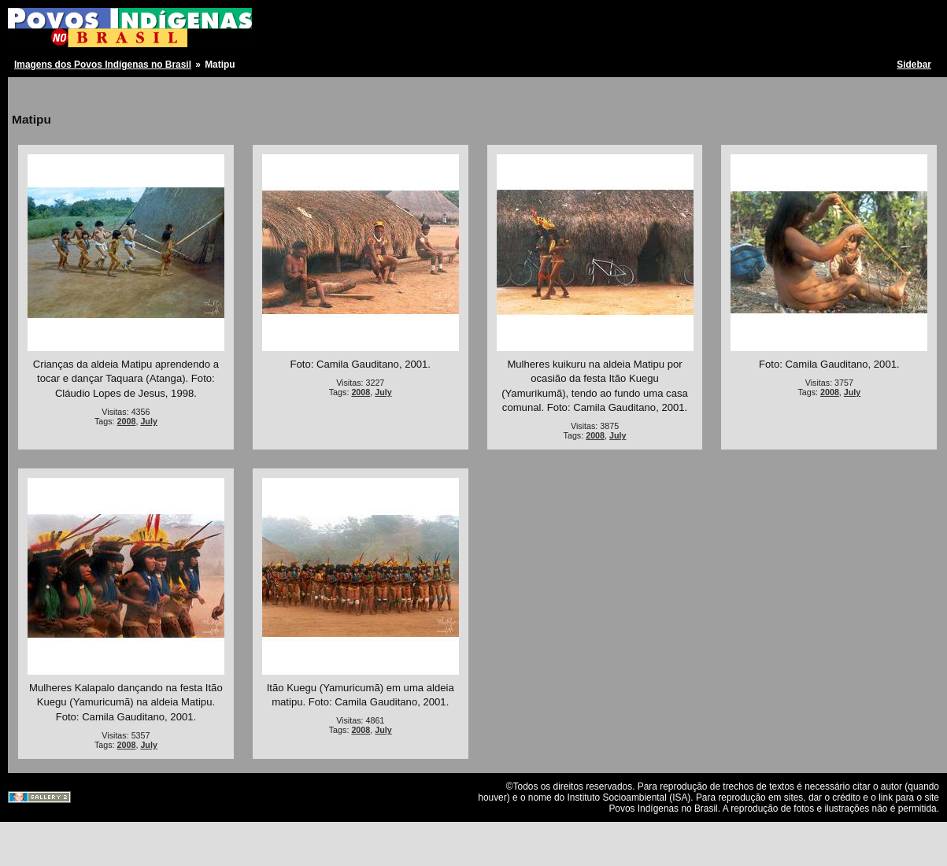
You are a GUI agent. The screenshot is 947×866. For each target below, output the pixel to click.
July (148, 421)
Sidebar (914, 64)
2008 (126, 421)
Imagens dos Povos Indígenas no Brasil (102, 64)
